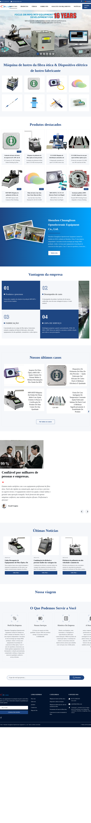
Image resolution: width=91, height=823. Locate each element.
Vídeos (34, 6)
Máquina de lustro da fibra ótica (57, 698)
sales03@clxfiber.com (17, 1)
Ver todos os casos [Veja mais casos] (45, 421)
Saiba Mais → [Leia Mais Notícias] (16, 572)
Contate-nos (34, 707)
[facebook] (1, 718)
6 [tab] (53, 54)
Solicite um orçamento (61, 6)
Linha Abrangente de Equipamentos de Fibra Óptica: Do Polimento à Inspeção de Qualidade (16, 562)
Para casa (13, 6)
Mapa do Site (34, 710)
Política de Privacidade (86, 724)
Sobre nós (44, 6)
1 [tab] (37, 54)
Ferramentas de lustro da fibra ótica (58, 709)
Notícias (77, 6)
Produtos (24, 6)
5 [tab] (50, 54)
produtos (33, 704)
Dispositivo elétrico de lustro (57, 701)
